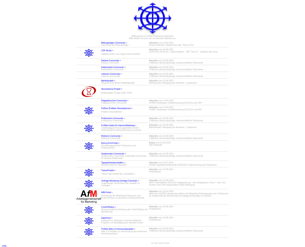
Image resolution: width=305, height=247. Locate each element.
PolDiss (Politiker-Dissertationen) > (117, 108)
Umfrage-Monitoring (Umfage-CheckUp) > (120, 181)
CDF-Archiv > (107, 50)
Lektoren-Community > (111, 74)
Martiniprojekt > (108, 81)
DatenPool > (106, 218)
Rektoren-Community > (111, 136)
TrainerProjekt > (108, 170)
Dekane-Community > (111, 60)
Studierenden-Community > (113, 154)
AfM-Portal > (107, 192)
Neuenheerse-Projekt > (111, 89)
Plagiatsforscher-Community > (114, 100)
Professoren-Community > (113, 118)
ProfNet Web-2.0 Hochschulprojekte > (118, 229)
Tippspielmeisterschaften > (113, 163)
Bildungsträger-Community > (114, 43)
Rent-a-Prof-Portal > (110, 143)
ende (3, 246)
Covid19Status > (108, 207)
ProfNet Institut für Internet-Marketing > (118, 125)
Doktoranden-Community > (113, 67)
